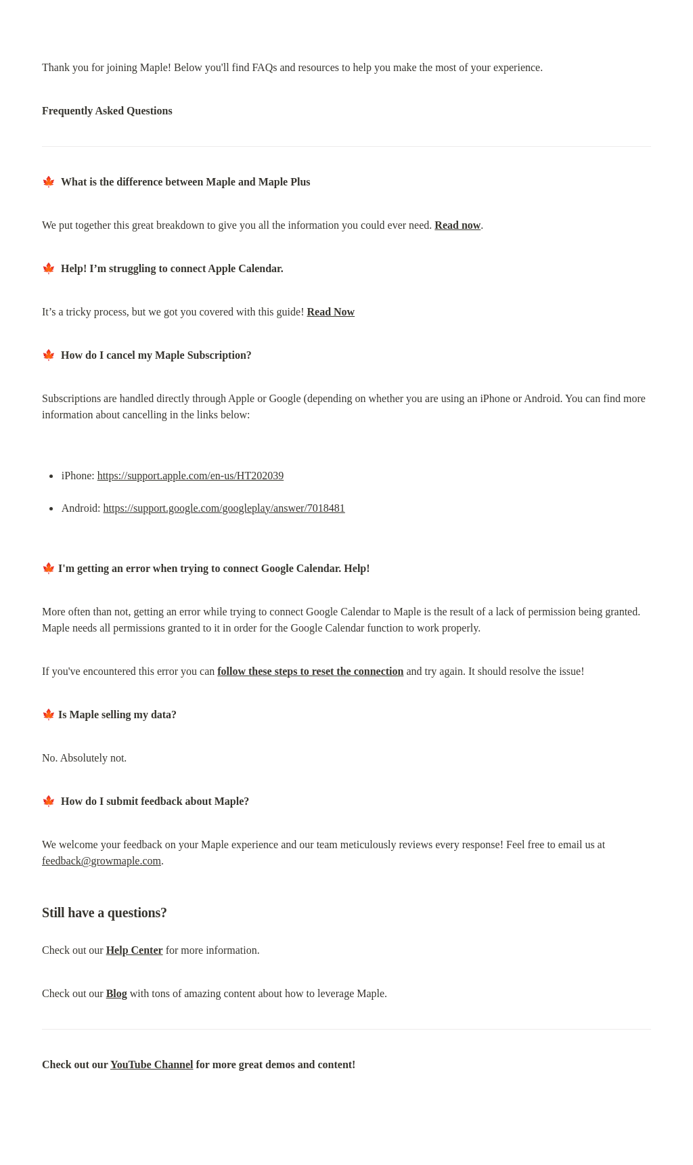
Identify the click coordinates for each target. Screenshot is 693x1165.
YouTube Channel (152, 1064)
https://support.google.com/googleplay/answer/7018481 (224, 508)
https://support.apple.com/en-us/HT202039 (190, 475)
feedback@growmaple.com (101, 860)
